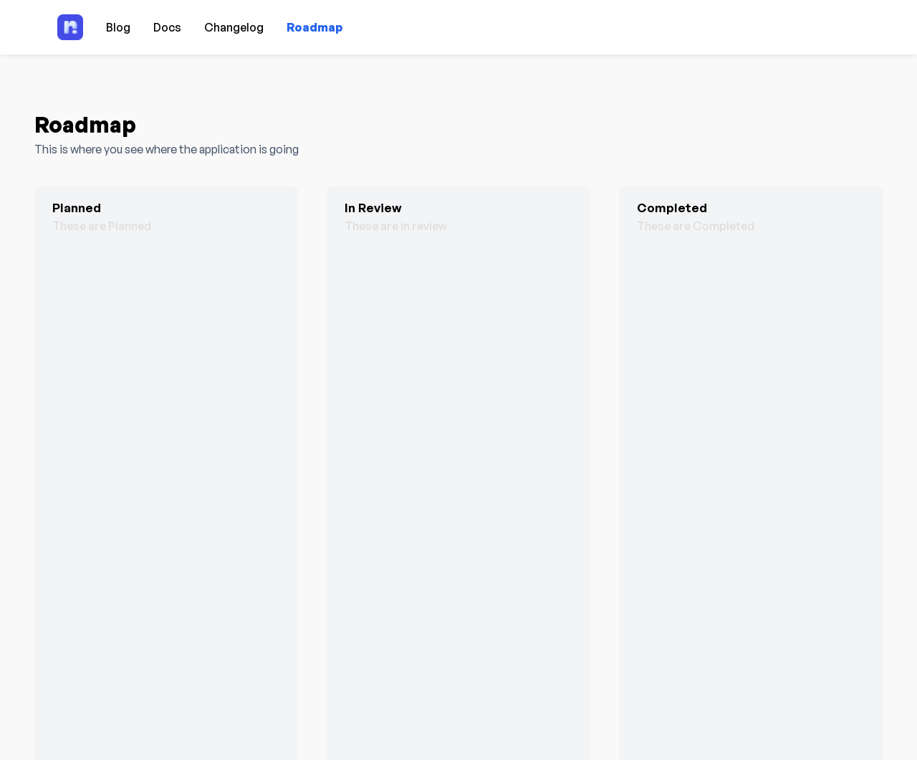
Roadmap (314, 27)
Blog (118, 27)
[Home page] (70, 27)
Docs (167, 27)
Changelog (234, 27)
